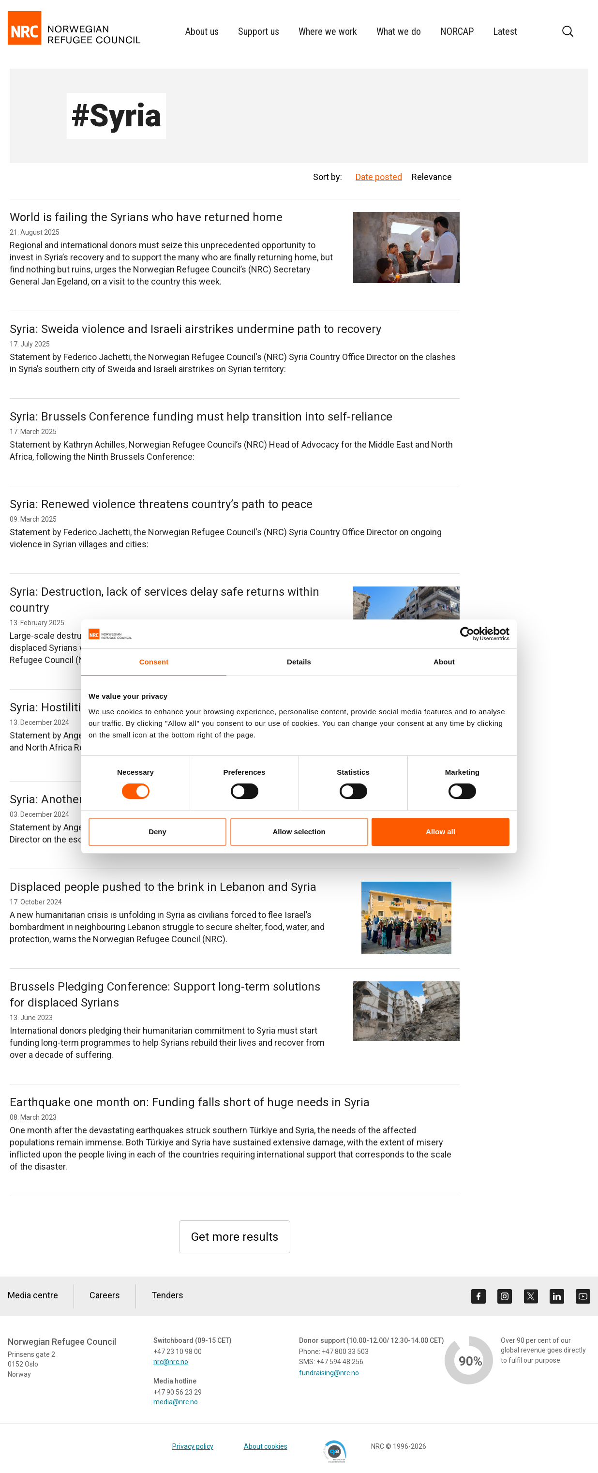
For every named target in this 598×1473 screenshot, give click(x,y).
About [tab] (444, 662)
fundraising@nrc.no (329, 1373)
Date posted (379, 177)
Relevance (432, 177)
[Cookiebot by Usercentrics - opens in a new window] (467, 634)
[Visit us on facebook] (478, 1296)
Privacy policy (192, 1446)
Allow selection (298, 831)
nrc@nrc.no (170, 1362)
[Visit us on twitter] (530, 1296)
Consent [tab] (154, 662)
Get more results (234, 1237)
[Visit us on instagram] (504, 1296)
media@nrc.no (175, 1402)
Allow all (440, 831)
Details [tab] (299, 662)
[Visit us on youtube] (583, 1296)
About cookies (265, 1446)
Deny (157, 831)
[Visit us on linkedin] (557, 1296)
